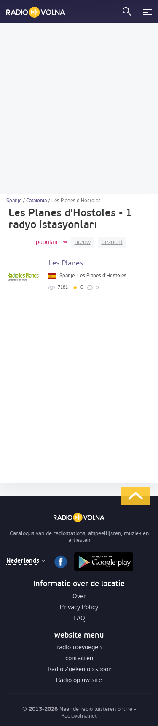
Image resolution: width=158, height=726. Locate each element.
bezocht (112, 242)
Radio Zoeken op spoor (79, 670)
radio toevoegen (79, 648)
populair (47, 242)
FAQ (79, 619)
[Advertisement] (79, 108)
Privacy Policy (79, 608)
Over (79, 597)
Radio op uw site (79, 681)
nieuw (83, 242)
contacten (79, 659)
